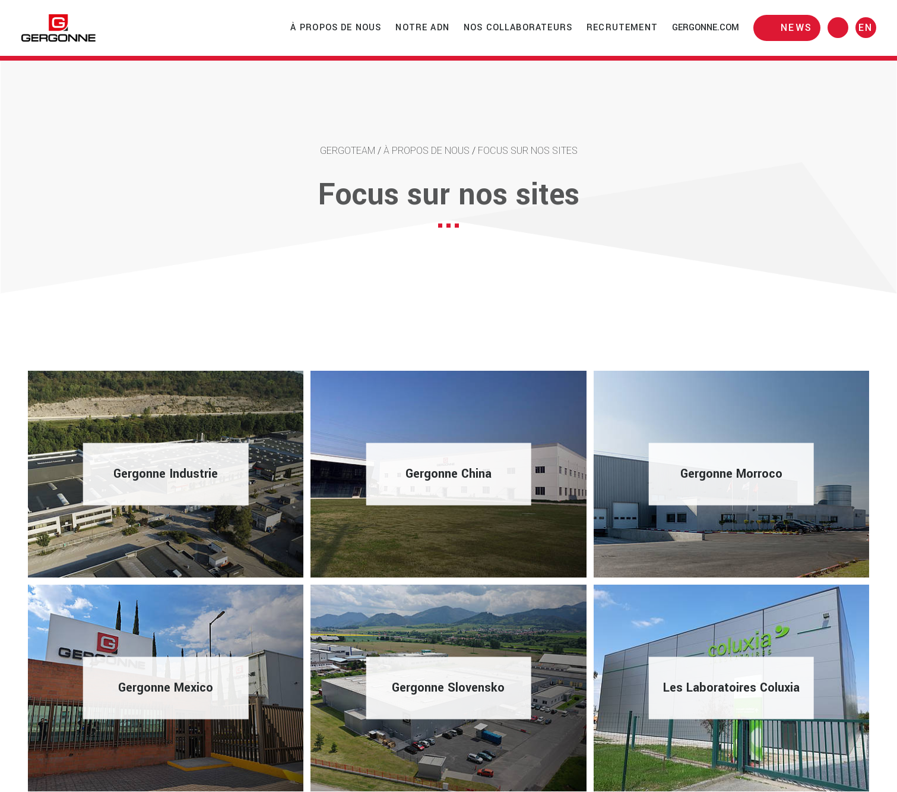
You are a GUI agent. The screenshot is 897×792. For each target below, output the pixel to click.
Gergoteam (347, 150)
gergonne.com (705, 27)
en (865, 27)
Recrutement (622, 27)
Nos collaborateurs (518, 27)
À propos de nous (336, 27)
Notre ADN (422, 27)
